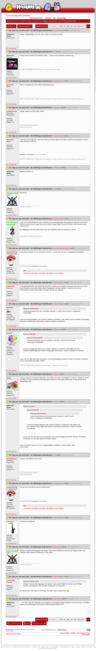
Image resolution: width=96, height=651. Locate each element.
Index (27, 623)
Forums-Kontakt (64, 633)
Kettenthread (37, 21)
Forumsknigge (61, 18)
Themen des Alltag (26, 21)
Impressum (49, 648)
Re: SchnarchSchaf (57, 282)
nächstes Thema (39, 623)
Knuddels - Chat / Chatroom (78, 633)
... (57, 26)
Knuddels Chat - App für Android (20, 647)
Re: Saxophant (56, 547)
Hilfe (54, 18)
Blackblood (17, 629)
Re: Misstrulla (55, 107)
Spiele (73, 647)
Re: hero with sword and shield (60, 248)
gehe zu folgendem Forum (48, 630)
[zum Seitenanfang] (11, 48)
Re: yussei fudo (56, 599)
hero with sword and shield (28, 629)
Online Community (86, 647)
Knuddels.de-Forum (12, 21)
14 (75, 26)
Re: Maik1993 (55, 329)
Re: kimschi (55, 374)
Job (55, 648)
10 (61, 26)
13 (71, 26)
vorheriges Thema (14, 623)
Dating (78, 647)
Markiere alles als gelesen (13, 633)
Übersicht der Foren (36, 18)
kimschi (32, 406)
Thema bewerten (25, 26)
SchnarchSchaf (34, 308)
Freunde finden (53, 647)
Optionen (11, 26)
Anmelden (26, 15)
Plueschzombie (34, 581)
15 (78, 26)
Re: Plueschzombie (57, 218)
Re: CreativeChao (57, 30)
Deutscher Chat (5, 647)
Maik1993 (32, 334)
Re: (53, 51)
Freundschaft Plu (64, 647)
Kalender (48, 18)
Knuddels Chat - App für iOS (40, 647)
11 (64, 26)
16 (82, 26)
